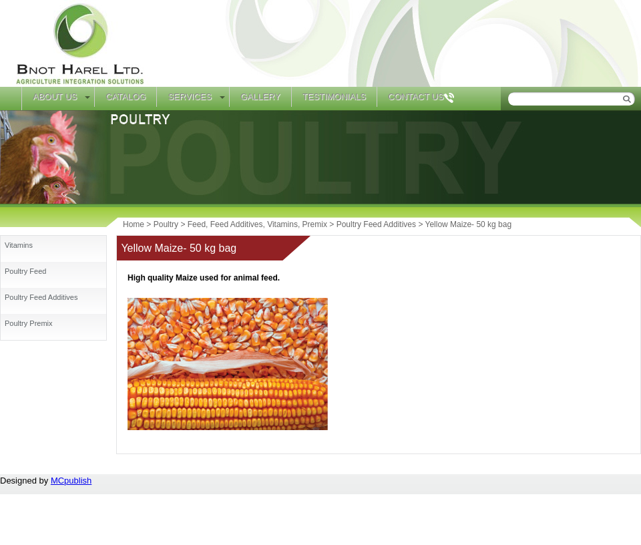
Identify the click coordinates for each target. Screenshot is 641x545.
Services (190, 97)
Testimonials (334, 97)
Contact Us (415, 97)
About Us (55, 97)
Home (11, 98)
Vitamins (19, 245)
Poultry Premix (29, 323)
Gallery (260, 97)
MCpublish (71, 481)
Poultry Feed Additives (41, 297)
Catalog (125, 97)
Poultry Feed (25, 271)
